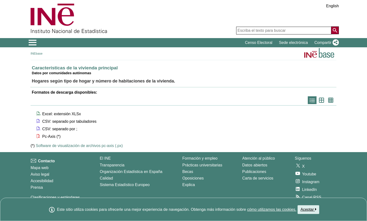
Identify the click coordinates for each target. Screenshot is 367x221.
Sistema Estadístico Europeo (125, 185)
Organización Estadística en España (131, 172)
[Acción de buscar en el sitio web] (335, 30)
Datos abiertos (254, 165)
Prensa (37, 187)
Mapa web (40, 168)
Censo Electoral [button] (258, 43)
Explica (188, 185)
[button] (325, 42)
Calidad (106, 178)
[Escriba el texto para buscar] (283, 30)
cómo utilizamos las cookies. (271, 209)
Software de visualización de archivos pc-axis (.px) (79, 146)
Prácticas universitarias (202, 165)
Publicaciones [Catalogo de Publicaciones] (254, 172)
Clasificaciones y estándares (55, 197)
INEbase (36, 53)
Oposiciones (193, 178)
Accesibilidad (42, 181)
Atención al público (258, 158)
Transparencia (112, 165)
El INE (105, 158)
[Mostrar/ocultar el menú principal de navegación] (32, 42)
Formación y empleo (199, 158)
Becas (187, 172)
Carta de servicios (257, 178)
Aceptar (308, 209)
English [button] (332, 6)
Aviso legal (40, 174)
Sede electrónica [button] (293, 43)
